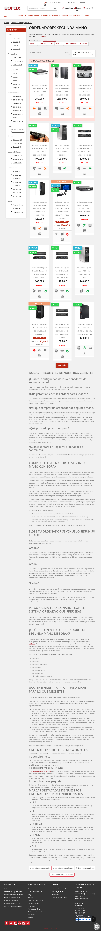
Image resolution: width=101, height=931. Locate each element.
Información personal (59, 889)
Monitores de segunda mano (13, 895)
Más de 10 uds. (18, 205)
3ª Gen (16, 171)
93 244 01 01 (51, 3)
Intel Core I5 (18, 58)
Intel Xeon (17, 65)
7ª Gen (16, 178)
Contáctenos (32, 915)
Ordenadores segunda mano (28, 15)
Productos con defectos (12, 903)
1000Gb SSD (18, 121)
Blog (29, 895)
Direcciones (55, 895)
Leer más (43, 37)
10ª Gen (17, 189)
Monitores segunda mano (72, 15)
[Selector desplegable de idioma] (83, 2)
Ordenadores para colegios (40, 868)
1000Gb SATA (18, 118)
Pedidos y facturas (58, 892)
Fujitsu (16, 42)
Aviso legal (31, 906)
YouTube (20, 923)
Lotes (86, 15)
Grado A (17, 140)
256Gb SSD (18, 103)
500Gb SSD (18, 110)
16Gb (16, 84)
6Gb (15, 73)
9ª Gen (16, 186)
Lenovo (16, 49)
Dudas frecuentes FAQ (35, 892)
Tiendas (30, 918)
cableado (32, 644)
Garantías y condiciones (35, 900)
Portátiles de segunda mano (13, 892)
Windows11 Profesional (18, 163)
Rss (15, 923)
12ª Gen (17, 196)
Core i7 (42, 44)
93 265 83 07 (80, 913)
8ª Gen (17, 182)
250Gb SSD (18, 100)
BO (12, 8)
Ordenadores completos (76, 44)
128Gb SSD (18, 96)
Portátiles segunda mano (50, 15)
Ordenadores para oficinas (63, 868)
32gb (16, 88)
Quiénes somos (33, 889)
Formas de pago (33, 903)
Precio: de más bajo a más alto (83, 53)
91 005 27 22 (61, 3)
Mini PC (59, 44)
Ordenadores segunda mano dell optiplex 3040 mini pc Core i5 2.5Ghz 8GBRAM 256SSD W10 (39, 208)
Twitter (11, 923)
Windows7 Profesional (18, 156)
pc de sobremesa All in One (41, 771)
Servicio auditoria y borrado (13, 906)
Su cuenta (56, 885)
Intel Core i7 (18, 61)
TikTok (28, 923)
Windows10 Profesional (18, 159)
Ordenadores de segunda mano (14, 889)
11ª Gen (17, 193)
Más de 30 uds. (18, 212)
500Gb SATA (18, 107)
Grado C (17, 147)
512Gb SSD (18, 114)
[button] (5, 15)
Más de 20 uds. (18, 208)
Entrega (30, 897)
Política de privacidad (35, 912)
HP (15, 45)
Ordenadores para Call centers (62, 875)
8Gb (16, 77)
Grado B (17, 143)
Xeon (51, 44)
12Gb (16, 80)
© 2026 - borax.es (50, 928)
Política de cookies (34, 909)
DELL (16, 38)
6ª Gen (17, 175)
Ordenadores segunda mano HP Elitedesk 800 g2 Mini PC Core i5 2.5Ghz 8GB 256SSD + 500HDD (62, 331)
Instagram (24, 923)
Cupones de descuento (59, 897)
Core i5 (33, 44)
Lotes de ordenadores (11, 900)
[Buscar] (42, 8)
